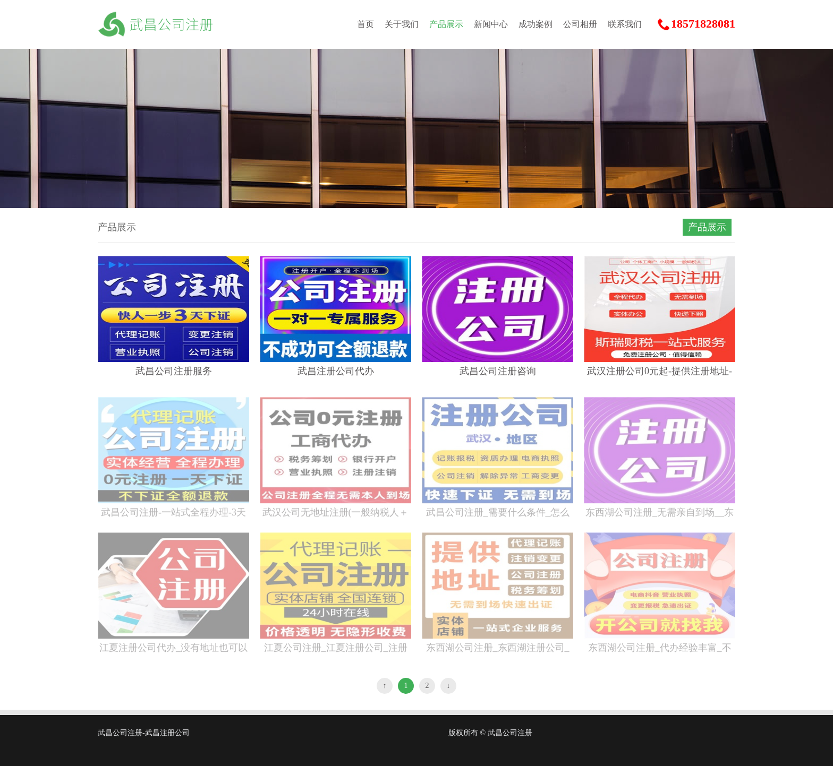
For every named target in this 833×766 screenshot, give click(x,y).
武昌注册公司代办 (336, 371)
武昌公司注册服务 (173, 371)
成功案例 (535, 24)
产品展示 (446, 24)
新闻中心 (491, 24)
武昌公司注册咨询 (498, 371)
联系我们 (625, 24)
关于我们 (402, 24)
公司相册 (580, 24)
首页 (365, 24)
